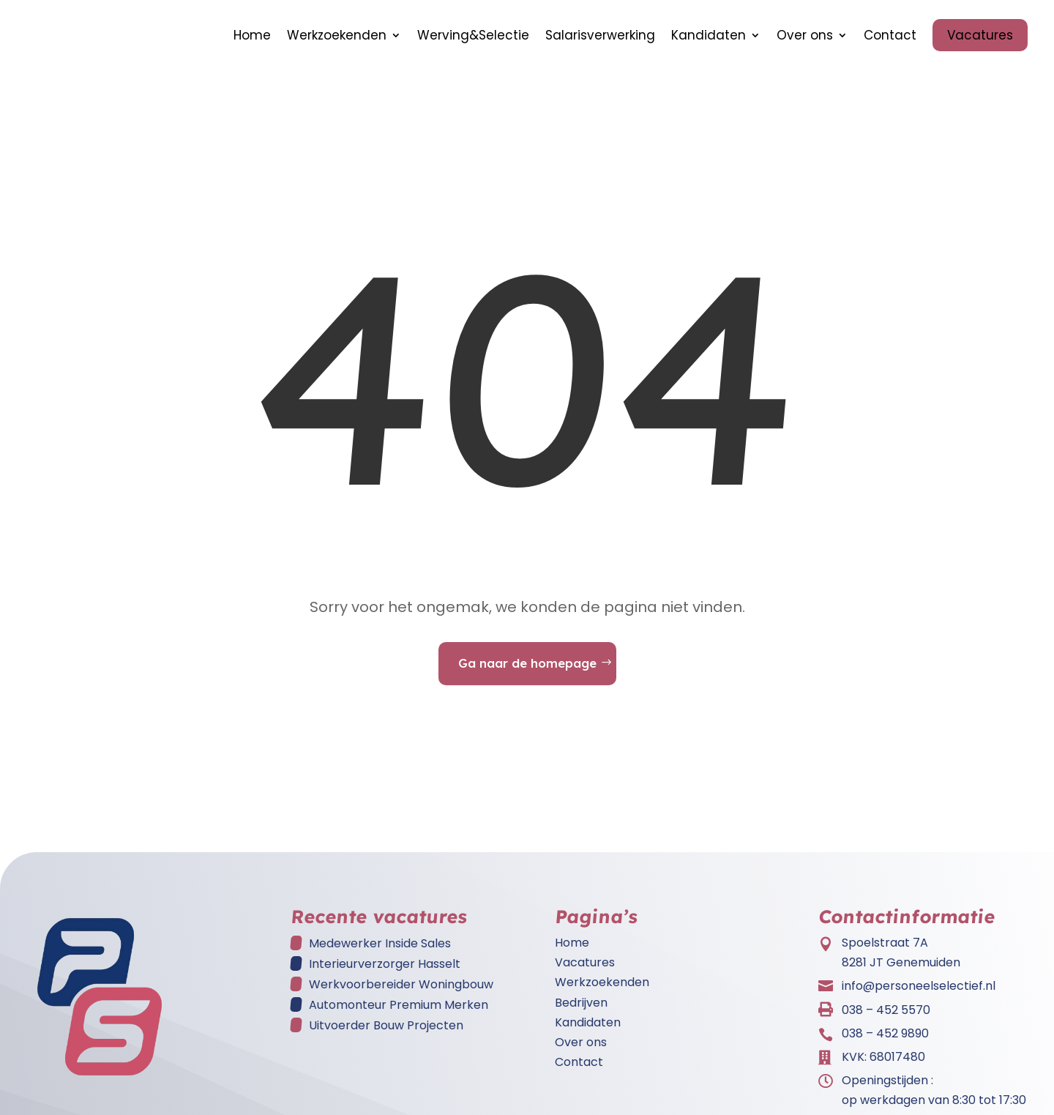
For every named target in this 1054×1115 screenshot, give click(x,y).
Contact (890, 35)
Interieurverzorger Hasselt (384, 963)
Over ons (805, 35)
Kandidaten (708, 35)
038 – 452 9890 (885, 1033)
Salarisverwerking (600, 35)
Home (252, 35)
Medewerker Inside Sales (380, 943)
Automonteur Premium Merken (398, 1004)
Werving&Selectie (473, 35)
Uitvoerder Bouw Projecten (386, 1025)
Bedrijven (581, 1002)
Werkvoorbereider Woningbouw (401, 984)
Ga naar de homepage (527, 663)
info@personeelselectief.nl (918, 985)
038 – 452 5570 (886, 1010)
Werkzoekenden (336, 35)
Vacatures (980, 35)
